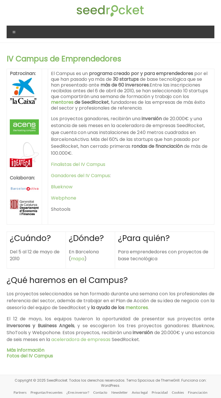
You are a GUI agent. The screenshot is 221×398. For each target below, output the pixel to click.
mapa (77, 258)
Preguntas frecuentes (46, 392)
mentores (62, 102)
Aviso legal (140, 392)
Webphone (63, 198)
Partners (20, 392)
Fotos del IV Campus (30, 356)
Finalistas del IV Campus (78, 164)
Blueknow (62, 186)
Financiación (197, 392)
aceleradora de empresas (80, 339)
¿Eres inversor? (77, 392)
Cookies (178, 392)
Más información (25, 350)
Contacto (100, 392)
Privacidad (160, 392)
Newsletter (119, 392)
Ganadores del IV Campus (80, 175)
